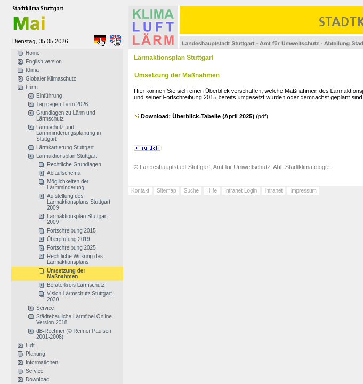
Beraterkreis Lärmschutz (75, 285)
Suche (191, 191)
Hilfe (211, 191)
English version (44, 62)
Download (37, 379)
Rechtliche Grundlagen (74, 164)
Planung (35, 354)
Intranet (273, 191)
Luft (30, 345)
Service (45, 308)
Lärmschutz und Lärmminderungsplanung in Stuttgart (68, 133)
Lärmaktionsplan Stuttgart (66, 156)
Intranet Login (240, 191)
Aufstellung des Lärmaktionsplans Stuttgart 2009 (78, 202)
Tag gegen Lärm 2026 (62, 104)
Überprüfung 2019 (68, 239)
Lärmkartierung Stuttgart (65, 147)
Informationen (42, 362)
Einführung (49, 96)
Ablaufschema (63, 173)
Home (33, 53)
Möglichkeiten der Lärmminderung (67, 184)
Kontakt (140, 191)
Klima (32, 70)
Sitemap (166, 191)
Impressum (303, 191)
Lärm (32, 87)
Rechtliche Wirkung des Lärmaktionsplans (75, 259)
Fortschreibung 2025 (71, 248)
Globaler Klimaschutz (51, 79)
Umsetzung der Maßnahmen (66, 273)
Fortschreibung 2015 (71, 231)
